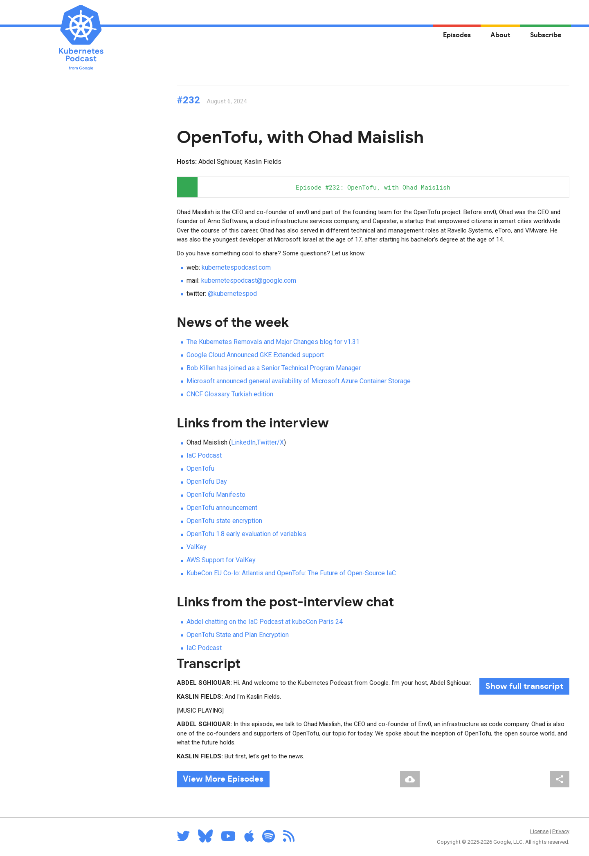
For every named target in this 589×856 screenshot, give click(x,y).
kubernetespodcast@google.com (248, 280)
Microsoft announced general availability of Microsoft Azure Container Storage (299, 381)
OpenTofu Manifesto (216, 494)
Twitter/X (270, 442)
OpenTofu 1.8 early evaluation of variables (246, 534)
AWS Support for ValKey (221, 560)
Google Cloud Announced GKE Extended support (255, 355)
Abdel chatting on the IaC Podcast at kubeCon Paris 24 (265, 622)
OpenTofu (200, 468)
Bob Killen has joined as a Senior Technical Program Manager (274, 368)
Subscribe (545, 35)
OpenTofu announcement (222, 508)
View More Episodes (223, 779)
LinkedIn (243, 442)
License (539, 831)
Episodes (457, 35)
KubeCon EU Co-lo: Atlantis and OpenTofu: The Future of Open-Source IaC (291, 573)
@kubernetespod (232, 293)
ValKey (197, 547)
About (500, 35)
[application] (373, 187)
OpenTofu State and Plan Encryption (238, 635)
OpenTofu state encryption (224, 521)
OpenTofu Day (207, 481)
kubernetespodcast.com (236, 267)
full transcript (524, 686)
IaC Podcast (204, 455)
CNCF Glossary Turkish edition (230, 394)
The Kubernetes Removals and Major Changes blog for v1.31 (273, 342)
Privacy (560, 831)
